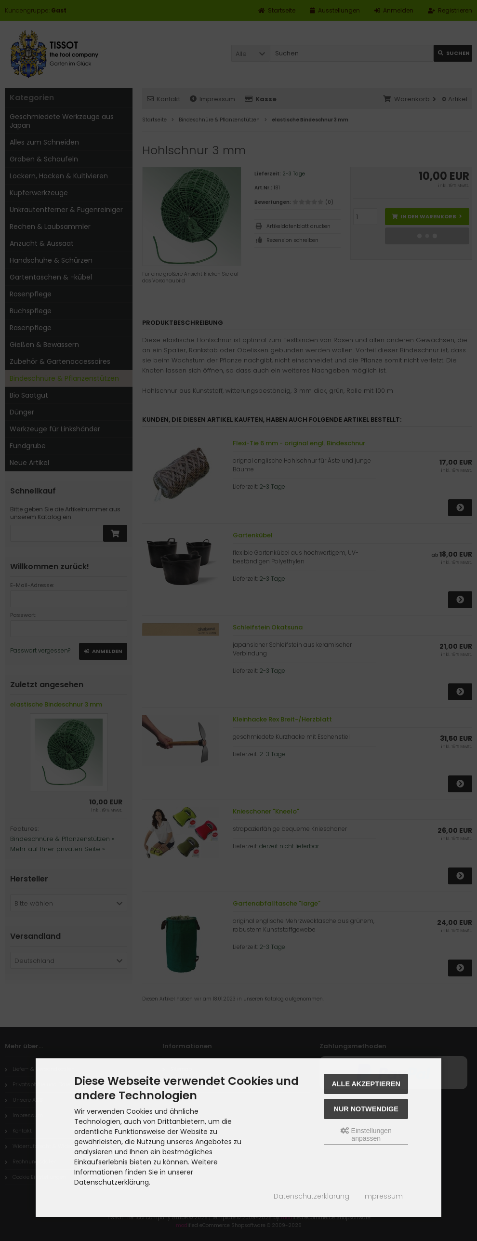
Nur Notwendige (366, 1109)
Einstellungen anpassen (366, 1134)
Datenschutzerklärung (311, 1196)
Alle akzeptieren (365, 1084)
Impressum (383, 1196)
